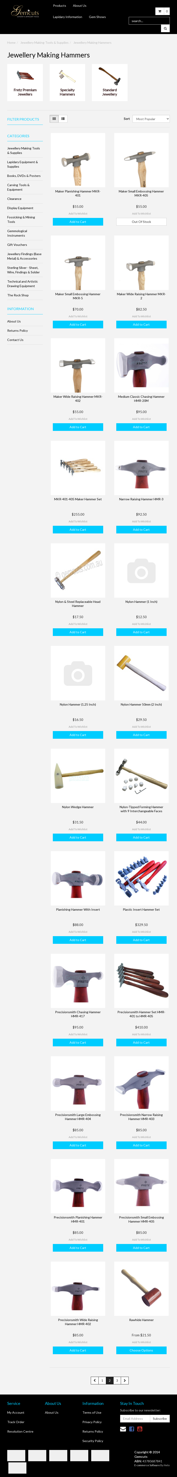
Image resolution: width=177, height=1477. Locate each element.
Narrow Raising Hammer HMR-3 (141, 499)
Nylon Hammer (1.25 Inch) (78, 704)
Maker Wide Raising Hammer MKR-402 (78, 398)
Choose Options (141, 1350)
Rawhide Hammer (141, 1320)
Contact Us (15, 340)
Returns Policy (17, 330)
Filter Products (23, 119)
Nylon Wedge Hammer (78, 807)
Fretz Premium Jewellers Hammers (25, 92)
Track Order (15, 1422)
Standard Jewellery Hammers (109, 92)
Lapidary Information (67, 17)
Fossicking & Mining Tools (21, 219)
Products (59, 5)
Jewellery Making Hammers (92, 42)
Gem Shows (97, 17)
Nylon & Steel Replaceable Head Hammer (77, 604)
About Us (79, 5)
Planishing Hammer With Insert (78, 909)
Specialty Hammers (67, 92)
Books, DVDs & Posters (24, 176)
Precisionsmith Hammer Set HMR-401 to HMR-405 (141, 1014)
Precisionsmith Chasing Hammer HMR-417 (78, 1014)
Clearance (14, 199)
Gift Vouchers (17, 245)
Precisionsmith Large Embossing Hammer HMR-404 (78, 1117)
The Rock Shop (18, 295)
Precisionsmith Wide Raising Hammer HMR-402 (78, 1322)
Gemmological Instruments (17, 233)
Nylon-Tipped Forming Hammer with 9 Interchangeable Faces (141, 809)
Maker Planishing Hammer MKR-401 (77, 193)
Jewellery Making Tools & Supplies (44, 42)
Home (11, 42)
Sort (126, 119)
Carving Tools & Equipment (18, 187)
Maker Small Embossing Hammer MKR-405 (141, 193)
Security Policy (92, 1441)
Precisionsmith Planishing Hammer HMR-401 (78, 1219)
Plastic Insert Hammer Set (141, 909)
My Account (15, 1412)
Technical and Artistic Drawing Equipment (22, 283)
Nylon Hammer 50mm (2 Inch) (141, 704)
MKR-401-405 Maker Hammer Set (78, 499)
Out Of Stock (141, 222)
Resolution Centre (20, 1431)
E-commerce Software (147, 1465)
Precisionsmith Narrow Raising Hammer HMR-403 (141, 1117)
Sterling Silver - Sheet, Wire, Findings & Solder (23, 270)
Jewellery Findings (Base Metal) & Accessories (24, 256)
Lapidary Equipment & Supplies (22, 164)
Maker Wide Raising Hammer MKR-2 (141, 296)
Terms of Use (91, 1412)
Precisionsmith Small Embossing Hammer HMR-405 (141, 1219)
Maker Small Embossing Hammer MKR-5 (77, 296)
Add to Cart (78, 222)
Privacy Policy (92, 1422)
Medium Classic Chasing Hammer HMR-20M (141, 398)
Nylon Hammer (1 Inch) (141, 602)
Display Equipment (20, 208)
